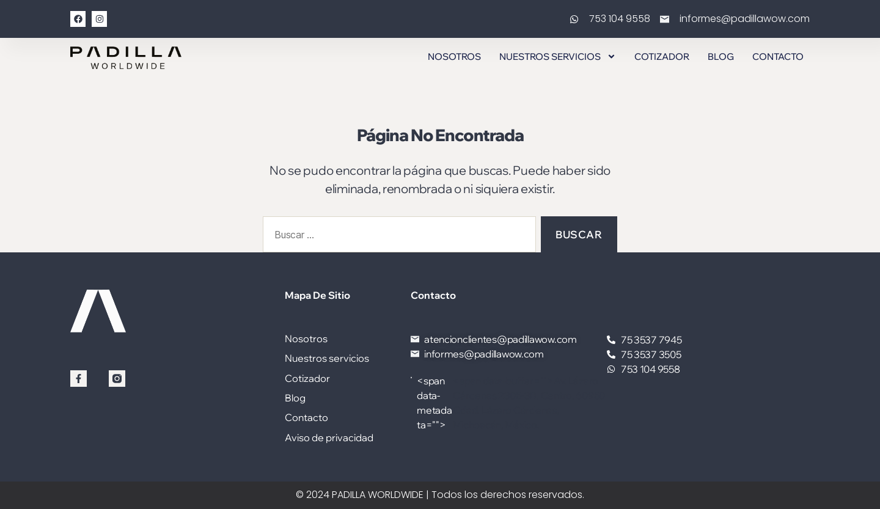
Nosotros (454, 56)
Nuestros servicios (557, 56)
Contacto (778, 56)
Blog (721, 56)
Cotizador (661, 56)
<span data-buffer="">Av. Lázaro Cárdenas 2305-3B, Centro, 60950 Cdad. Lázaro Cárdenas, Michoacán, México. (508, 402)
